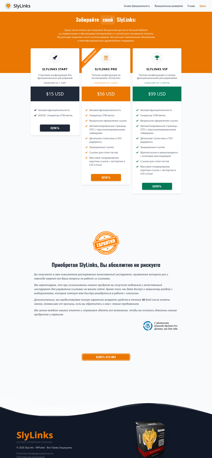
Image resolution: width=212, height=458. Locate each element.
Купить (203, 6)
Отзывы (191, 6)
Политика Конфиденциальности (34, 453)
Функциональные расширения (169, 6)
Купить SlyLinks (106, 357)
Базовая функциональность (137, 6)
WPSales (40, 447)
